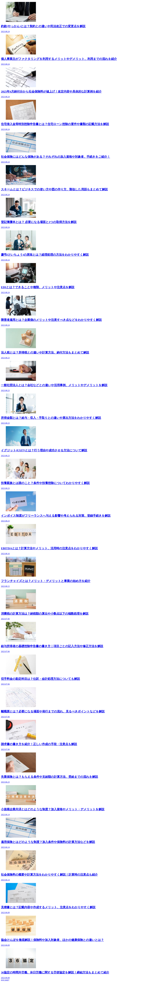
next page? (5, 980)
